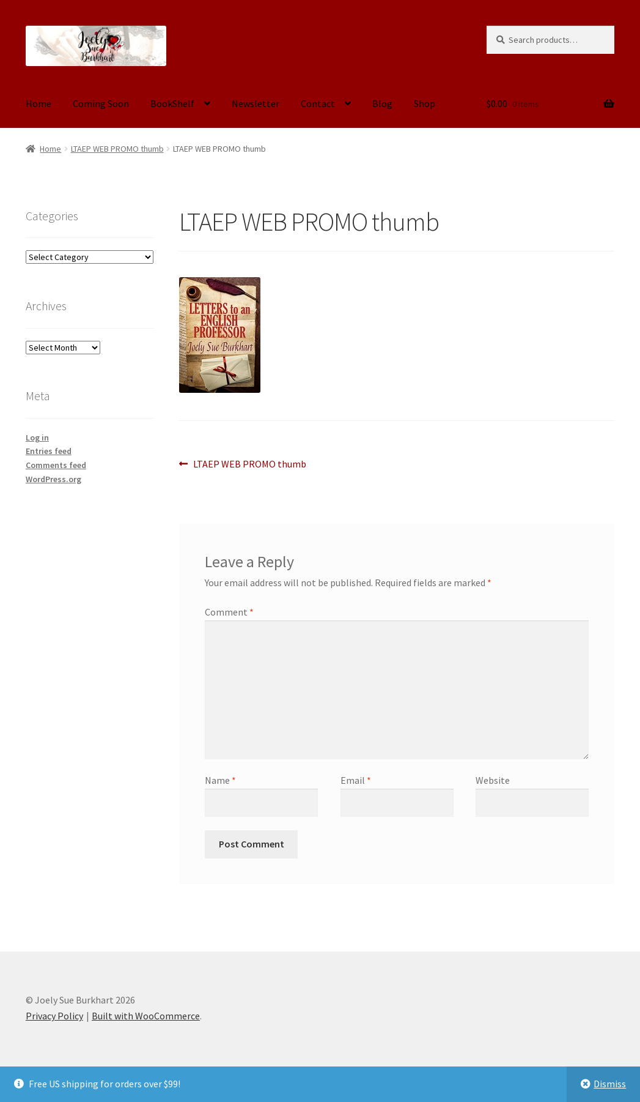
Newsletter (255, 103)
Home (38, 103)
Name (220, 780)
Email (355, 780)
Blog (382, 103)
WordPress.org (53, 479)
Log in (37, 437)
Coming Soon (101, 103)
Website (493, 780)
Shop (424, 103)
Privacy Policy (54, 1016)
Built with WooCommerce (146, 1016)
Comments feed (56, 465)
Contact (318, 103)
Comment (229, 612)
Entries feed (49, 450)
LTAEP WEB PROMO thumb (117, 148)
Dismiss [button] (610, 1084)
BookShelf (172, 103)
